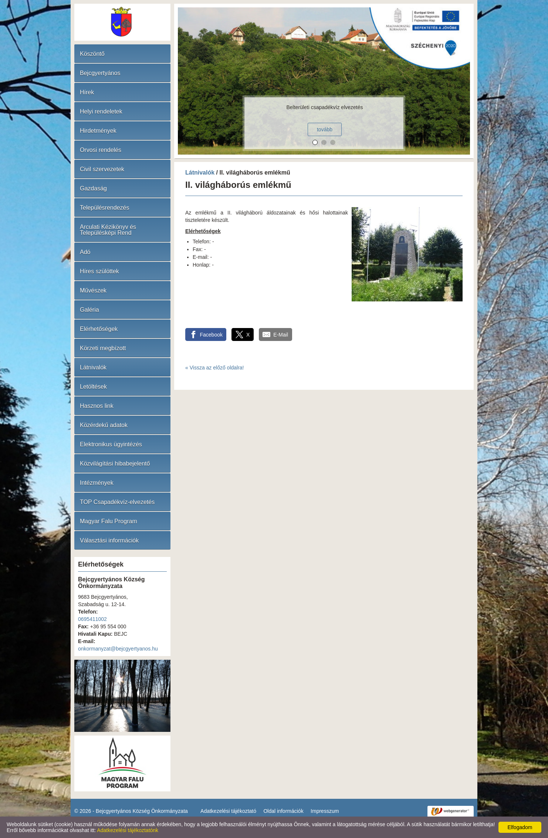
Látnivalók (93, 367)
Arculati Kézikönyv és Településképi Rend (108, 230)
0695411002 (92, 619)
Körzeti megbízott (103, 348)
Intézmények (97, 483)
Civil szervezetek (102, 169)
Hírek (87, 92)
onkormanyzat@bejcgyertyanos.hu (118, 649)
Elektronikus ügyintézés (111, 444)
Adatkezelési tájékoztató (228, 811)
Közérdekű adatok (104, 425)
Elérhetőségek (99, 329)
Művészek (93, 290)
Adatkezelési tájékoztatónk (127, 830)
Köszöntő (92, 54)
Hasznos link (97, 406)
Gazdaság (93, 188)
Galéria (89, 310)
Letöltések (93, 386)
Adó (85, 252)
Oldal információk (283, 811)
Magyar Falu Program (108, 521)
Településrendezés (104, 208)
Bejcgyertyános (100, 73)
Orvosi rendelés (100, 150)
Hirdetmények (98, 131)
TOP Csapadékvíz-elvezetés (117, 502)
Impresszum (325, 811)
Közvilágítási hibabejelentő (115, 463)
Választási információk (109, 540)
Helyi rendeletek (101, 111)
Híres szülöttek (99, 271)
